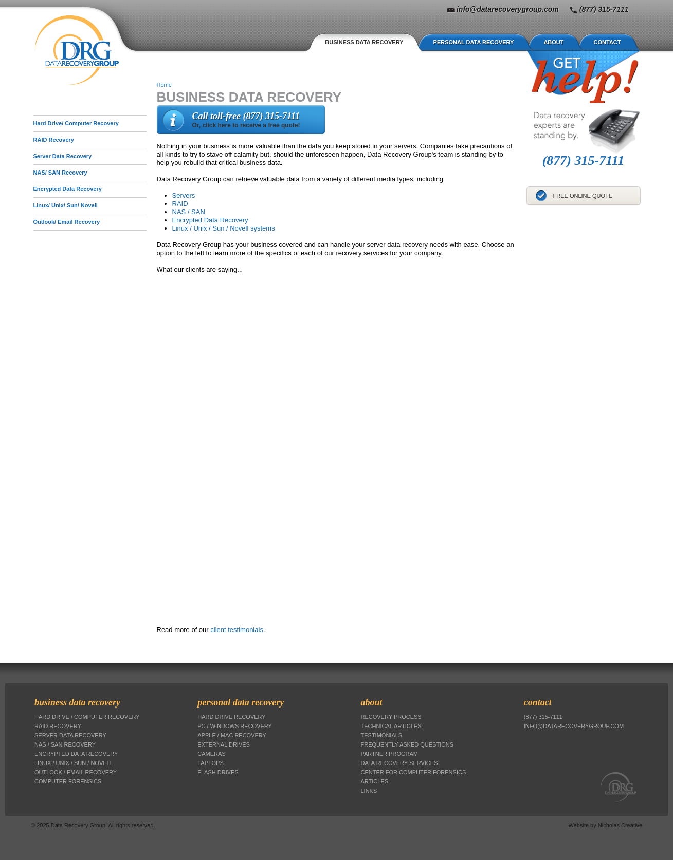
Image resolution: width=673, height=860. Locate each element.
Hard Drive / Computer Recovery (87, 717)
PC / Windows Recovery (234, 726)
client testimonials (236, 630)
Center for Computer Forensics (413, 772)
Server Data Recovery (62, 156)
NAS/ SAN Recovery (60, 172)
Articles (375, 781)
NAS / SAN (188, 212)
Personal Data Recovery (473, 42)
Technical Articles (391, 726)
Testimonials (382, 735)
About (553, 42)
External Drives (223, 744)
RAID (180, 203)
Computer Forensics (67, 781)
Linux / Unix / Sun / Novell (73, 763)
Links (369, 791)
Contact (607, 42)
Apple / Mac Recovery (231, 735)
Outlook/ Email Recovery (66, 222)
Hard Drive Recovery (231, 717)
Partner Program (389, 754)
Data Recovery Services (399, 763)
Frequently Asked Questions (407, 744)
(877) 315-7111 (604, 9)
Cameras (211, 754)
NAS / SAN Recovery (65, 744)
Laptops (210, 763)
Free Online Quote (583, 196)
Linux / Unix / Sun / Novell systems (223, 228)
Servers (183, 195)
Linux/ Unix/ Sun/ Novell (65, 205)
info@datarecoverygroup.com (508, 9)
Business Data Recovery (364, 42)
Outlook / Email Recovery (75, 772)
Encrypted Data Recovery (210, 220)
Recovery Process (391, 717)
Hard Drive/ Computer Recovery (76, 123)
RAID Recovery (53, 140)
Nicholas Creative (620, 825)
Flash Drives (217, 772)
